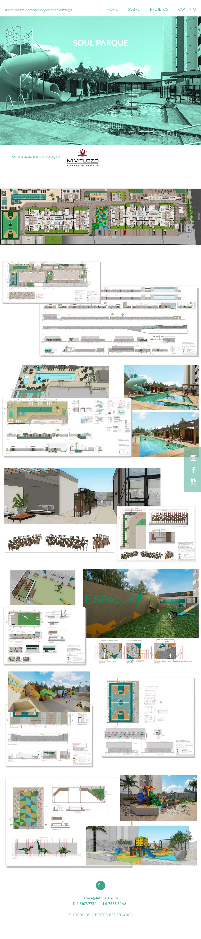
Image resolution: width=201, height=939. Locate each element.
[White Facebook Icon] (193, 470)
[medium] (193, 482)
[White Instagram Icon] (193, 458)
